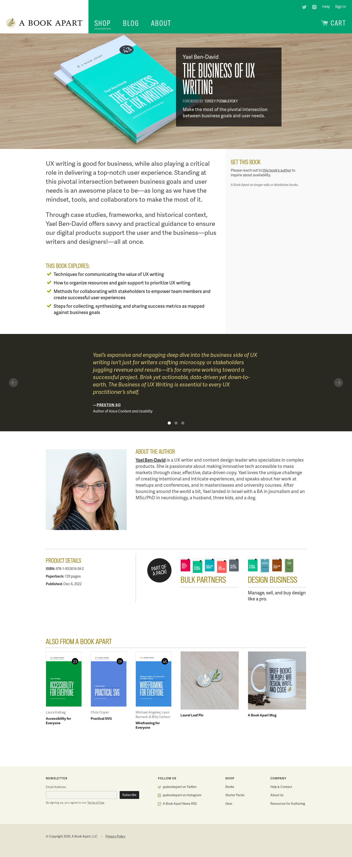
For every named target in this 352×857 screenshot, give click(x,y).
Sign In (340, 7)
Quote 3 (182, 423)
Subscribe (129, 795)
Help (326, 7)
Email (56, 787)
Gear (228, 804)
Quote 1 (169, 423)
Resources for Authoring (287, 804)
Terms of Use (95, 803)
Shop (103, 23)
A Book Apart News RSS (180, 804)
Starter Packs (234, 795)
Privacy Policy (115, 837)
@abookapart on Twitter (180, 787)
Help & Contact (281, 787)
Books (229, 787)
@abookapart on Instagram (182, 795)
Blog (131, 23)
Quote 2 (176, 423)
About (161, 23)
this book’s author (277, 170)
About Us (277, 795)
